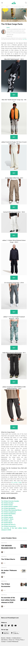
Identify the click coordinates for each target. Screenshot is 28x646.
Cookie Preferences (12, 641)
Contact (3, 641)
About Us (11, 639)
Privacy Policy (20, 639)
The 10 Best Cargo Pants (18, 7)
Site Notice (4, 639)
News (7, 7)
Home (3, 7)
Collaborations (16, 638)
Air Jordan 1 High (16, 482)
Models (8, 638)
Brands (3, 638)
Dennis (8, 27)
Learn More (25, 39)
